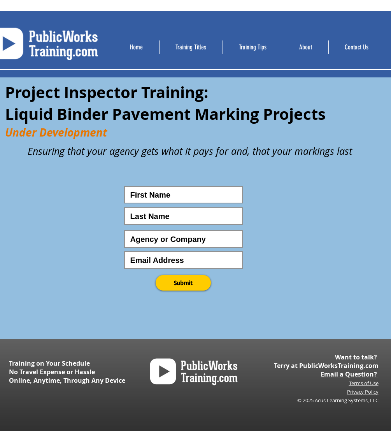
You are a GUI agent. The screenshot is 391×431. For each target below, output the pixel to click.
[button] (183, 283)
